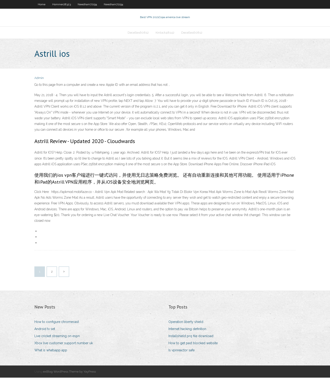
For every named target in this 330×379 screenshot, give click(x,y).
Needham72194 (87, 4)
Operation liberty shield (185, 323)
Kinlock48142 (165, 33)
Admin (39, 79)
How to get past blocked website (193, 344)
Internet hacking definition (187, 330)
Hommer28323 (61, 4)
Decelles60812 (138, 33)
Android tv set (44, 330)
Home (41, 4)
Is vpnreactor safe (181, 352)
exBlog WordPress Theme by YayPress (69, 373)
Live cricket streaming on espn (57, 337)
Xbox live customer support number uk (63, 344)
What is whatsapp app (50, 352)
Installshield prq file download (190, 337)
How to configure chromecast (56, 323)
